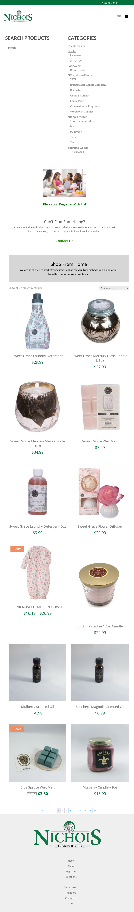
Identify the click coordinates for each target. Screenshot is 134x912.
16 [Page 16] (84, 803)
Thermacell (77, 151)
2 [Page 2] (51, 803)
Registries (71, 864)
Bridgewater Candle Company (88, 84)
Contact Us (64, 240)
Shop (71, 896)
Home (71, 853)
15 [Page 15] (79, 803)
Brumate (75, 90)
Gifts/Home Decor (80, 75)
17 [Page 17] (89, 803)
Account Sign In (109, 2)
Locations (71, 870)
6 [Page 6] (66, 803)
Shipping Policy (71, 907)
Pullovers (76, 131)
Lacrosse (75, 55)
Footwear (74, 66)
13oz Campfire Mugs (82, 120)
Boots (72, 51)
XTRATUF (76, 60)
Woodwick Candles (81, 111)
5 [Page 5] (62, 803)
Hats (73, 126)
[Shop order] (114, 288)
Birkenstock (77, 70)
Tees (73, 142)
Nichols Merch (77, 117)
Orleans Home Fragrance (85, 106)
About (71, 859)
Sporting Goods (78, 147)
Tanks (73, 136)
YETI (73, 79)
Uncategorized (77, 45)
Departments (71, 880)
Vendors (71, 885)
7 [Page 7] (70, 803)
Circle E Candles (80, 95)
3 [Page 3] (55, 803)
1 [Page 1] (47, 803)
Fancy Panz (77, 100)
